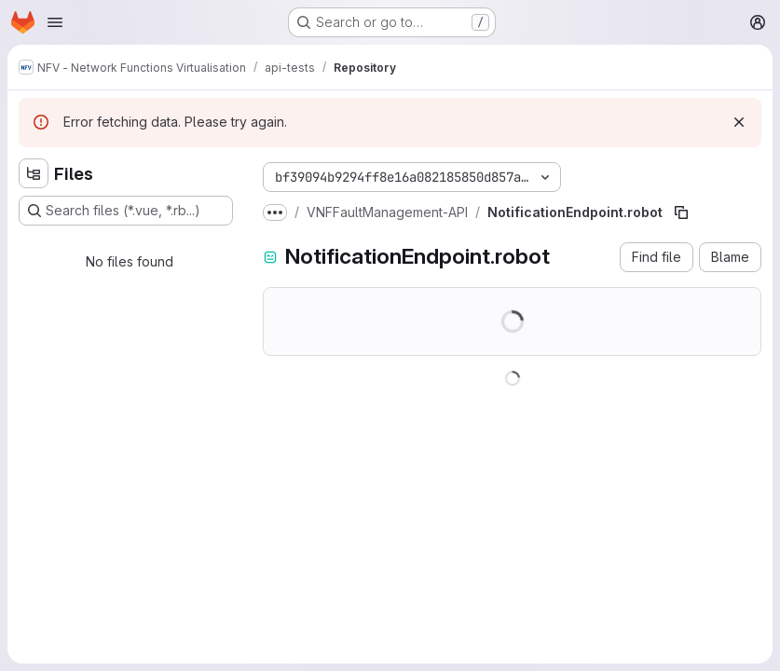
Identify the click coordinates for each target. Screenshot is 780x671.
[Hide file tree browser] (33, 173)
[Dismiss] (739, 122)
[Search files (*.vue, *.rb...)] (126, 211)
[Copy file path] (681, 212)
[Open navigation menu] (55, 22)
